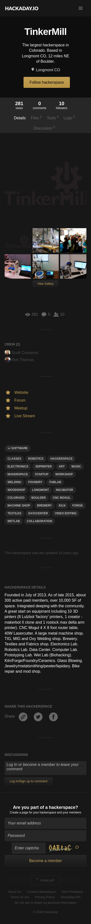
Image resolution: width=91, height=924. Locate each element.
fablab (55, 482)
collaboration (39, 521)
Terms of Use (19, 897)
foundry (35, 482)
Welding (14, 482)
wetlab (14, 521)
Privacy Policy (45, 897)
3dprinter (43, 466)
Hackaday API (71, 897)
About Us (14, 892)
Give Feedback (72, 892)
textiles (14, 513)
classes (14, 458)
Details (20, 118)
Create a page (19, 812)
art (62, 466)
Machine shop (19, 505)
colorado (16, 497)
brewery (44, 505)
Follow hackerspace (47, 82)
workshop (64, 474)
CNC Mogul (62, 497)
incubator (64, 490)
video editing (65, 513)
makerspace (18, 474)
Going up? (45, 880)
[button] (80, 8)
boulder (38, 497)
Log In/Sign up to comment (28, 781)
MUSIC (76, 466)
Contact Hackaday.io (41, 892)
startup (42, 474)
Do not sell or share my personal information (45, 902)
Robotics (35, 458)
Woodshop (16, 490)
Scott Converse (21, 353)
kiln (62, 505)
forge (77, 505)
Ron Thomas (19, 360)
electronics (18, 466)
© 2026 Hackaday (45, 912)
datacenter (38, 513)
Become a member (45, 861)
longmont (40, 490)
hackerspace (61, 458)
